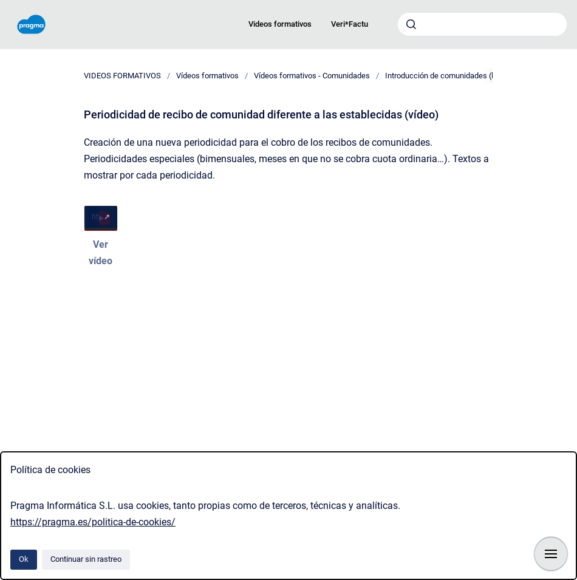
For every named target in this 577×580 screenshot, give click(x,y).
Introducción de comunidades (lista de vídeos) (464, 75)
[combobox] (482, 24)
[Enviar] (411, 24)
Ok (24, 559)
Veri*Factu (349, 24)
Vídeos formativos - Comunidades (312, 75)
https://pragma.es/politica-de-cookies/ (93, 522)
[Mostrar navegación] (550, 553)
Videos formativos (280, 24)
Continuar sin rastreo (85, 559)
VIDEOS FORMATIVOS (122, 75)
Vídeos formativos (207, 75)
